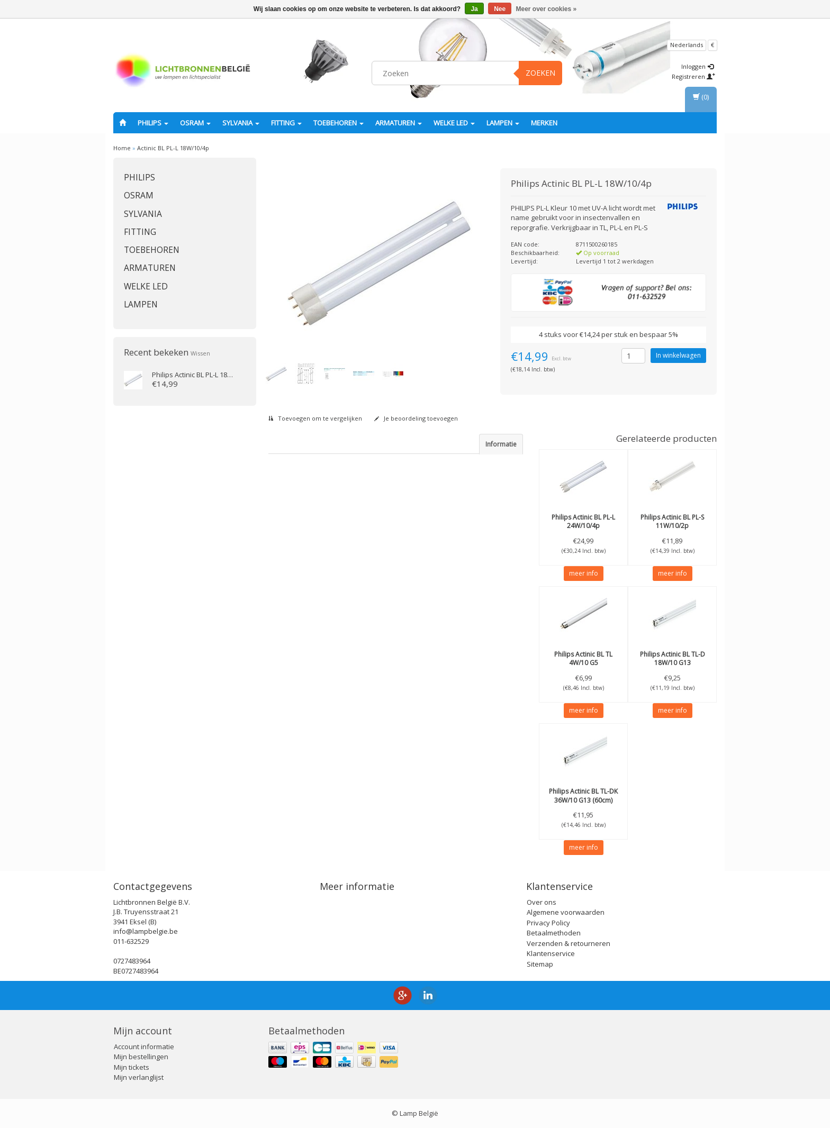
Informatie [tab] (501, 444)
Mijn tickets (131, 1067)
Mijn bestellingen (141, 1056)
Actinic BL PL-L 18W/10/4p (173, 148)
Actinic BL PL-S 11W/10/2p (672, 522)
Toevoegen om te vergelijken (315, 418)
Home (122, 148)
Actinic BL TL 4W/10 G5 (583, 659)
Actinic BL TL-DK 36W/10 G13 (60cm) (583, 796)
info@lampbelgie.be (145, 931)
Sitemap (540, 964)
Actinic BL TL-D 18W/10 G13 (672, 659)
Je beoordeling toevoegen (416, 418)
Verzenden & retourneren (568, 943)
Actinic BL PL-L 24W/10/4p (583, 522)
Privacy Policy (548, 922)
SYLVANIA (240, 123)
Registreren (693, 76)
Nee (500, 9)
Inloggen (697, 66)
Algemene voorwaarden (566, 912)
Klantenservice (551, 953)
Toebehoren (338, 123)
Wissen (200, 353)
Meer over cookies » (546, 9)
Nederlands (686, 45)
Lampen (502, 123)
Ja (474, 9)
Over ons (541, 902)
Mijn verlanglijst (139, 1077)
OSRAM (195, 123)
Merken (544, 123)
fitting (286, 123)
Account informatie (144, 1046)
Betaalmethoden (554, 933)
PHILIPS (153, 123)
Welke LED (454, 123)
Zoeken (540, 73)
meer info (583, 573)
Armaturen (398, 123)
